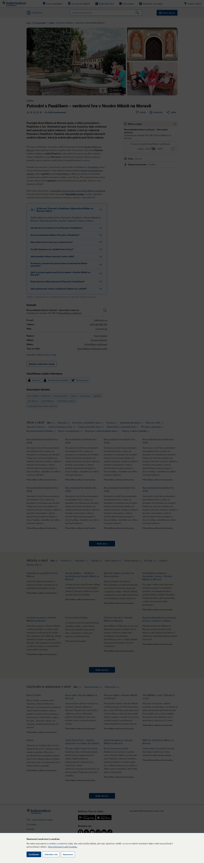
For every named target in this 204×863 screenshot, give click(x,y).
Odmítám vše (51, 854)
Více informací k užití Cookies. (62, 846)
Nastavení (68, 854)
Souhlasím (34, 854)
